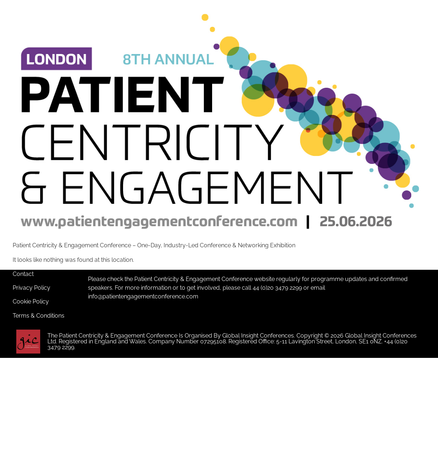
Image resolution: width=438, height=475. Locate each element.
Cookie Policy (31, 301)
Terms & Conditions (38, 315)
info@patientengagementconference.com (143, 296)
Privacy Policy (31, 287)
